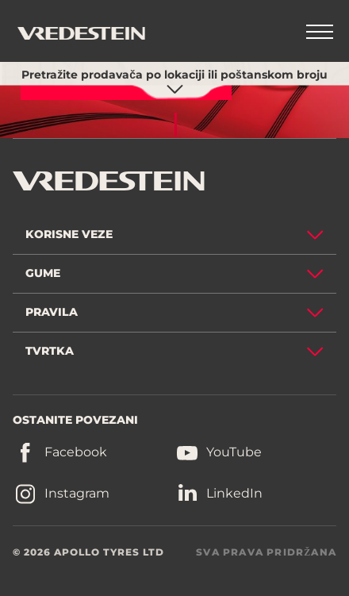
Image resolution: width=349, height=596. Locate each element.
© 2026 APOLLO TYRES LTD (88, 552)
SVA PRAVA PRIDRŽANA (266, 552)
